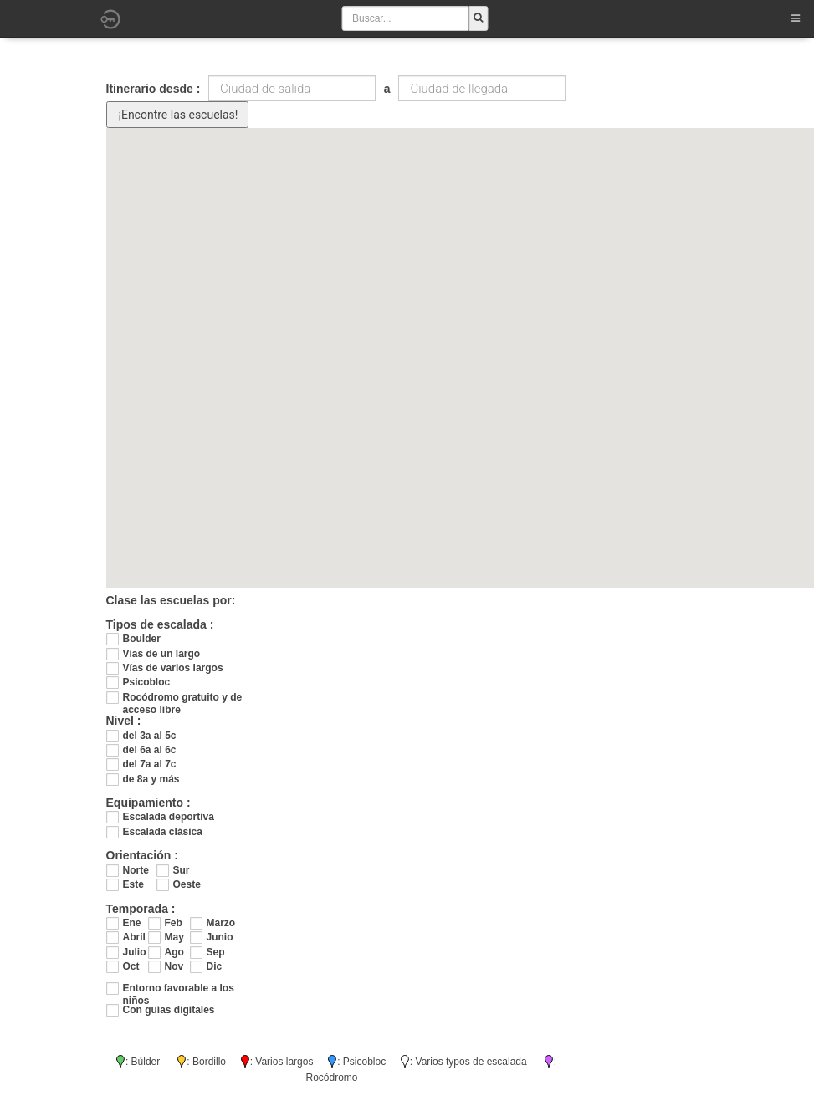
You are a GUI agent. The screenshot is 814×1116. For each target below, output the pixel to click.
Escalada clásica (162, 832)
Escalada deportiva (168, 817)
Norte (136, 870)
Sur (181, 870)
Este (133, 884)
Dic (215, 966)
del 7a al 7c (150, 764)
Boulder (142, 639)
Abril (134, 937)
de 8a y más (151, 779)
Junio (219, 937)
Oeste (187, 884)
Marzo (219, 923)
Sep (216, 952)
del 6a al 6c (150, 750)
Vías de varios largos (173, 668)
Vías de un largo (162, 654)
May (174, 937)
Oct (131, 966)
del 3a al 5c (150, 735)
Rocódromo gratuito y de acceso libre (183, 697)
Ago (174, 952)
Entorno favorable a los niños (178, 988)
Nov (174, 966)
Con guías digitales (169, 1010)
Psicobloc (147, 682)
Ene (132, 923)
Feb (173, 923)
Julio (134, 952)
